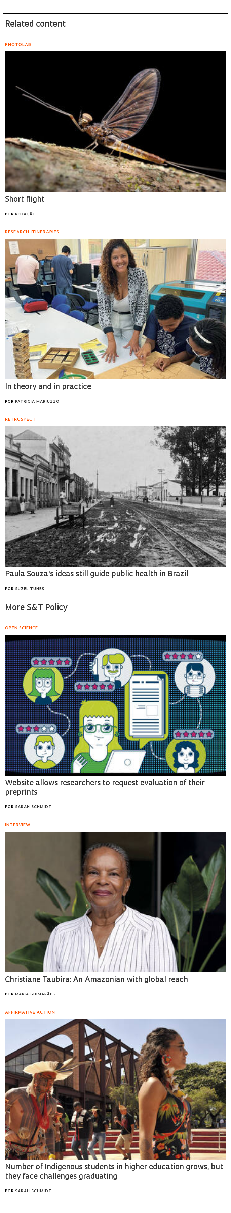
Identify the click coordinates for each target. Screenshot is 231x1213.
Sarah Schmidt (33, 807)
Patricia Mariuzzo (37, 402)
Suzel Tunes (29, 589)
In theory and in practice (48, 387)
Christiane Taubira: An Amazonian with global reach (96, 980)
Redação (25, 214)
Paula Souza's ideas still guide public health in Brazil (96, 574)
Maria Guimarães (35, 994)
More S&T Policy (36, 608)
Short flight (24, 200)
